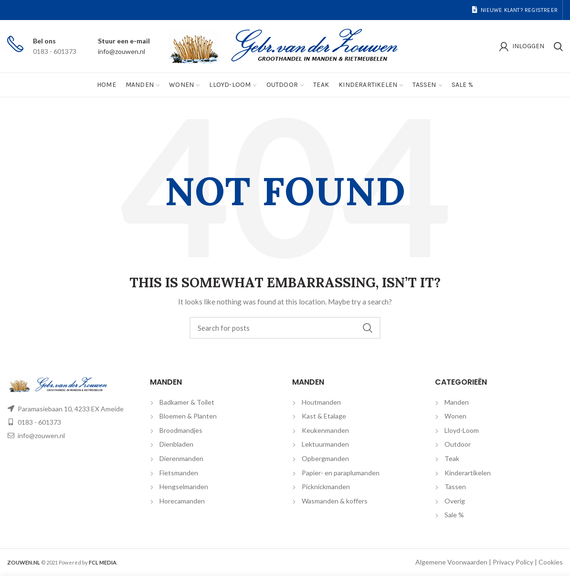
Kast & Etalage (324, 416)
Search (368, 328)
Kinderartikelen (467, 473)
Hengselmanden (183, 486)
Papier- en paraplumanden (341, 473)
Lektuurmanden (325, 444)
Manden (456, 402)
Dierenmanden (181, 458)
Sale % (454, 515)
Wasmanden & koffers (335, 501)
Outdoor (457, 444)
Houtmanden (321, 402)
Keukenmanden (325, 430)
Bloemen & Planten (188, 416)
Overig (454, 501)
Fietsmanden (178, 473)
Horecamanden (182, 501)
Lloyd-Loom (461, 430)
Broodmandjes (180, 430)
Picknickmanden (326, 486)
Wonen (455, 416)
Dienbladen (176, 444)
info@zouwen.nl (121, 51)
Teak (451, 458)
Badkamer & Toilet (186, 402)
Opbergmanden (325, 458)
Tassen (455, 486)
